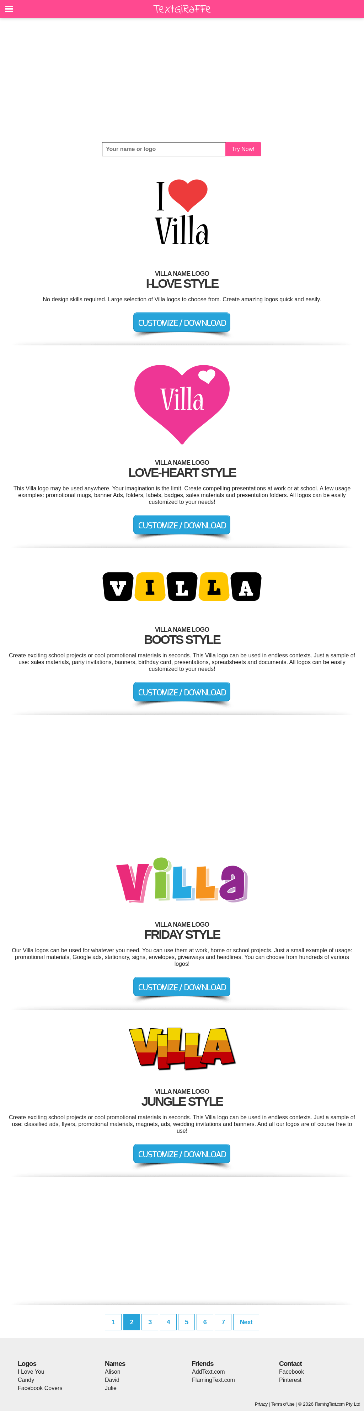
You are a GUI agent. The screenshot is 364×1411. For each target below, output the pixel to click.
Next (246, 1322)
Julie (111, 1388)
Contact (290, 1363)
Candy (26, 1380)
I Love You (31, 1372)
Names (115, 1363)
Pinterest (290, 1380)
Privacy (261, 1404)
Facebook (291, 1372)
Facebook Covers (40, 1388)
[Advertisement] (182, 80)
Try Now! (243, 149)
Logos (27, 1363)
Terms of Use (282, 1404)
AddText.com (208, 1372)
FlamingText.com (213, 1380)
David (112, 1380)
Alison (113, 1372)
